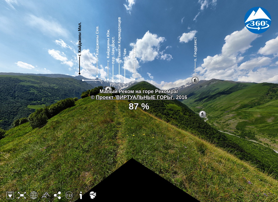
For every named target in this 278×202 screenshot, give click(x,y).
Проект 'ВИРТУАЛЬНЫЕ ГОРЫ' (134, 97)
